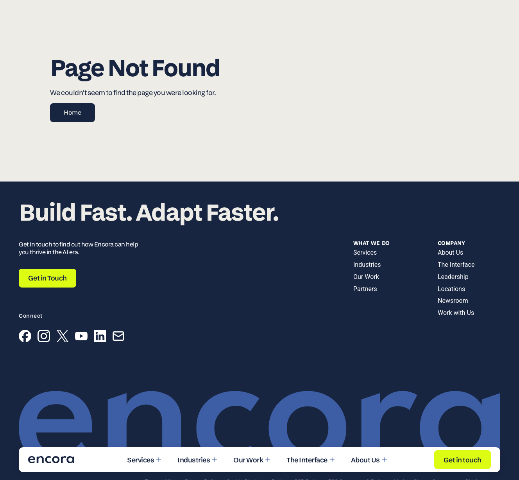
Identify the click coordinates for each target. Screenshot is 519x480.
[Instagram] (44, 337)
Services (365, 252)
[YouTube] (81, 337)
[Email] (118, 337)
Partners (365, 289)
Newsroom (453, 300)
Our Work (366, 276)
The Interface (456, 264)
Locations (451, 289)
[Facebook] (25, 337)
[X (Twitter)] (62, 337)
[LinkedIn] (100, 337)
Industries (367, 264)
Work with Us (456, 312)
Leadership (453, 276)
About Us (450, 252)
